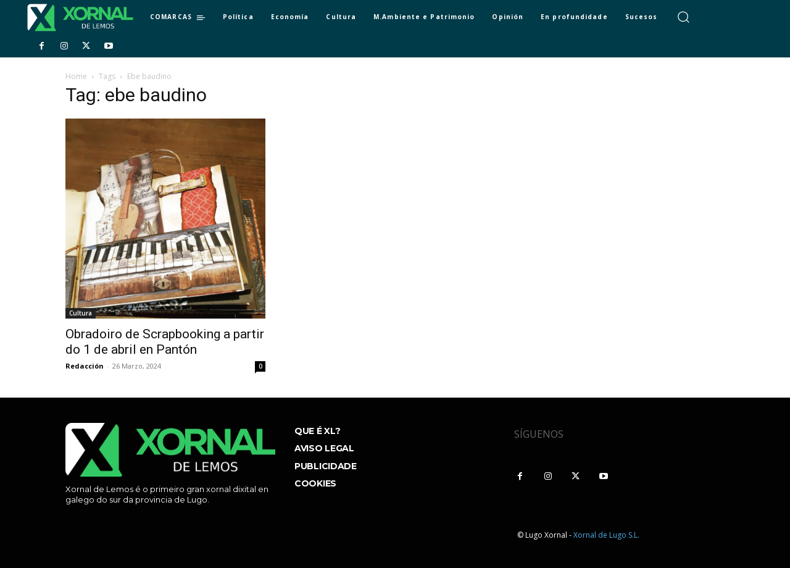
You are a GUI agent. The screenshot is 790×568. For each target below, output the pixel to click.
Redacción (84, 365)
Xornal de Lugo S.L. (606, 535)
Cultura (80, 313)
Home (76, 76)
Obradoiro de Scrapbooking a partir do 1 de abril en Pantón (164, 342)
